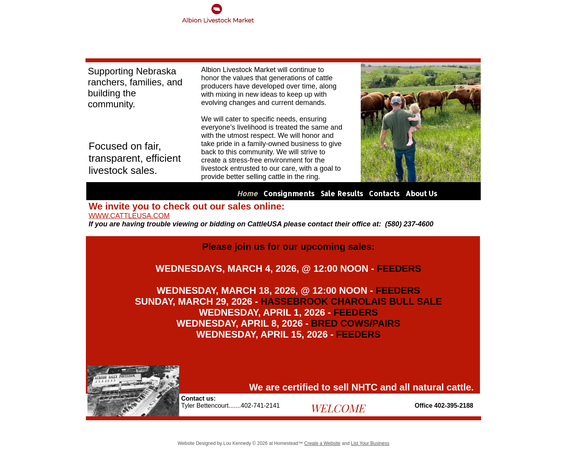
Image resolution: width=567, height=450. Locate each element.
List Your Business (370, 443)
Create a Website (322, 443)
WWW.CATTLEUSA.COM (129, 216)
